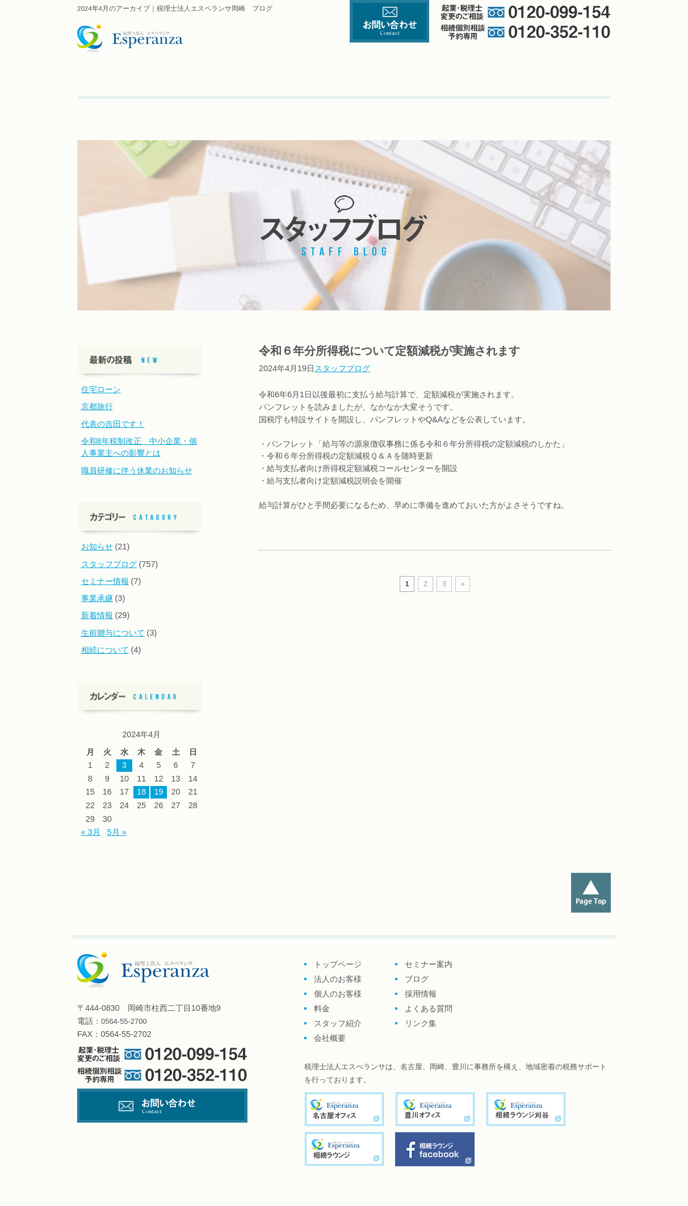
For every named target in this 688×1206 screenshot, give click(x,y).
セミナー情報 (105, 581)
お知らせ (97, 546)
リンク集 (325, 108)
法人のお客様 (338, 979)
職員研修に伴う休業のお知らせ (136, 470)
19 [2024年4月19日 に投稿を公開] (158, 791)
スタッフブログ (342, 368)
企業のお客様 (230, 78)
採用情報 (421, 993)
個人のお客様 (338, 78)
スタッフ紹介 (508, 78)
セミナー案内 (114, 108)
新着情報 (97, 615)
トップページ (127, 78)
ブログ (168, 108)
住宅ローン (101, 389)
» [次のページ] (463, 584)
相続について (105, 649)
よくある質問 (274, 108)
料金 (430, 78)
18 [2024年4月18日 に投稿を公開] (141, 791)
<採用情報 (217, 108)
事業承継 (97, 598)
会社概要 (579, 78)
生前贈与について (113, 632)
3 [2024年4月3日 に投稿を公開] (124, 765)
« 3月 (90, 832)
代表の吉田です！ (113, 423)
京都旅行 (97, 406)
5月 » (117, 832)
